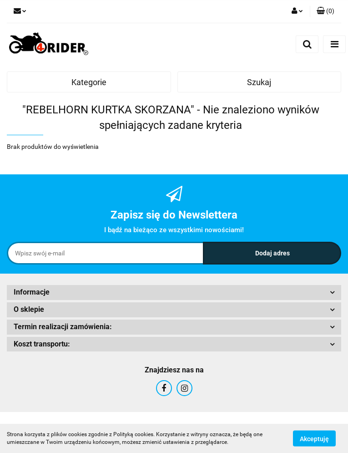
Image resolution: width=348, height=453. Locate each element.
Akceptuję (314, 438)
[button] (325, 11)
